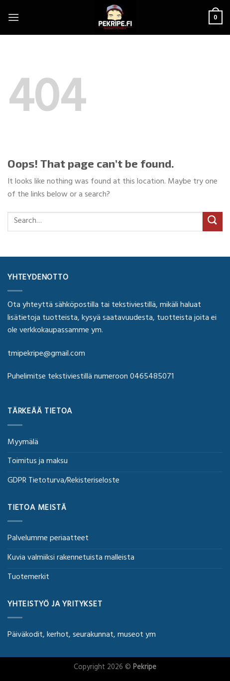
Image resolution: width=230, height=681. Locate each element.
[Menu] (13, 17)
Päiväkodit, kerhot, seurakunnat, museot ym (81, 635)
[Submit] (213, 221)
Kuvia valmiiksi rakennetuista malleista (70, 558)
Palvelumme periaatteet (48, 538)
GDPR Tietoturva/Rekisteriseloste (63, 481)
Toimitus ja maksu (37, 461)
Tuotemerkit (28, 577)
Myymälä (22, 442)
